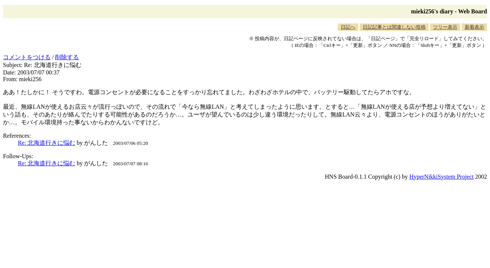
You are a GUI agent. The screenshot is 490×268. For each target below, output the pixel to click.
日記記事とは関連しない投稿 (394, 27)
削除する (67, 57)
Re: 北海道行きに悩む (46, 143)
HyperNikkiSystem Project (441, 176)
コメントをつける (27, 57)
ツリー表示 (445, 27)
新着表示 (474, 27)
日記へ (348, 27)
